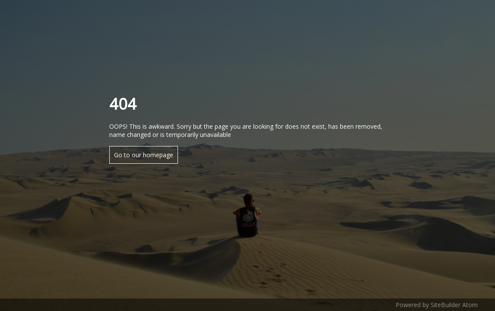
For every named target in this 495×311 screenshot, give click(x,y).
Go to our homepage (143, 155)
